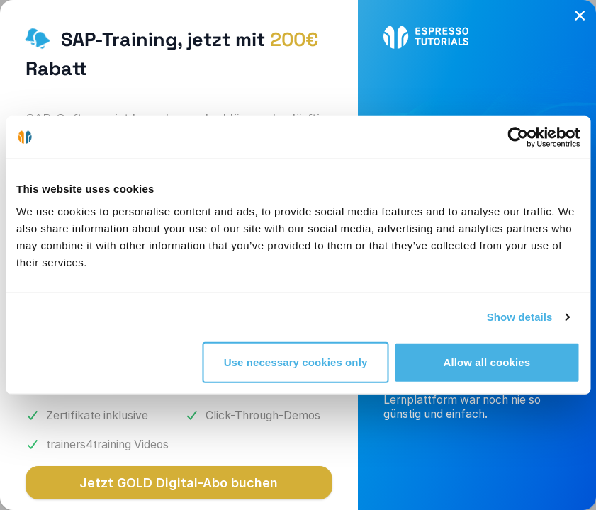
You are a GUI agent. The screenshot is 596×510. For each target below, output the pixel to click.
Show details (520, 317)
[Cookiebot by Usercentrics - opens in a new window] (518, 137)
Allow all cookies (487, 362)
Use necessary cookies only (296, 362)
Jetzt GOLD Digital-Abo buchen (178, 482)
